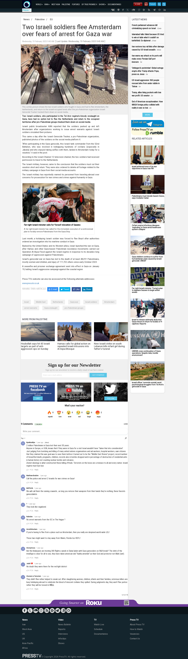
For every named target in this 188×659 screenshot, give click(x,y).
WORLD (39, 4)
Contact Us (135, 638)
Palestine (40, 19)
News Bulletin (64, 624)
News (27, 19)
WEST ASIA (55, 4)
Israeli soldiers (91, 302)
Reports (61, 629)
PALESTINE (66, 4)
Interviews (63, 634)
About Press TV (137, 624)
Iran (24, 624)
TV (95, 620)
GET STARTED (98, 375)
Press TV (134, 620)
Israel (26, 302)
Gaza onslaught (50, 308)
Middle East (41, 302)
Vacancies (134, 634)
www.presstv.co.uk (30, 283)
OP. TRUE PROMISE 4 (89, 4)
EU (51, 19)
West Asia (27, 629)
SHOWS (102, 4)
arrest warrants (30, 308)
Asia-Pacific (27, 643)
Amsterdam (109, 302)
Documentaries (101, 634)
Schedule (98, 629)
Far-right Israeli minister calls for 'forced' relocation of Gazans (52, 225)
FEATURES (76, 4)
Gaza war (74, 302)
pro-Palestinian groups (74, 308)
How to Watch (136, 629)
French (152, 4)
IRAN (47, 4)
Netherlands (58, 302)
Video (60, 620)
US (23, 634)
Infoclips (62, 638)
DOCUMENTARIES (114, 4)
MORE (147, 115)
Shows (61, 643)
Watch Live (99, 624)
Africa (25, 648)
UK (23, 638)
